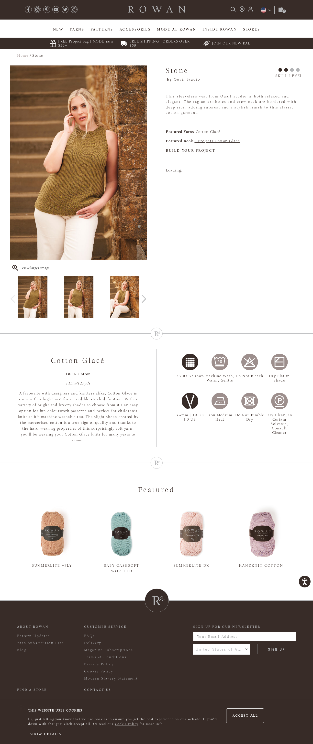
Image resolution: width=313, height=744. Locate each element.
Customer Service (105, 626)
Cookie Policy (126, 724)
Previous (13, 297)
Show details (45, 734)
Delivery (92, 643)
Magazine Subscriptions (108, 650)
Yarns (77, 29)
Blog (21, 650)
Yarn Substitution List (40, 643)
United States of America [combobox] (222, 649)
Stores (251, 29)
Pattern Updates (33, 636)
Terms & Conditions (105, 657)
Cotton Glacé (208, 131)
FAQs (89, 636)
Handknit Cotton (261, 565)
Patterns (101, 29)
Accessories (135, 29)
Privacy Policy (99, 664)
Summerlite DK (191, 565)
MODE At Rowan (176, 29)
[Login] (250, 10)
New (58, 29)
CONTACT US (97, 689)
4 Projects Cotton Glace (217, 141)
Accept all (245, 716)
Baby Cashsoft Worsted (121, 568)
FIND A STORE (32, 689)
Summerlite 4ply (52, 565)
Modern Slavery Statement (111, 678)
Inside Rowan (219, 29)
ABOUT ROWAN (33, 626)
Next (144, 297)
